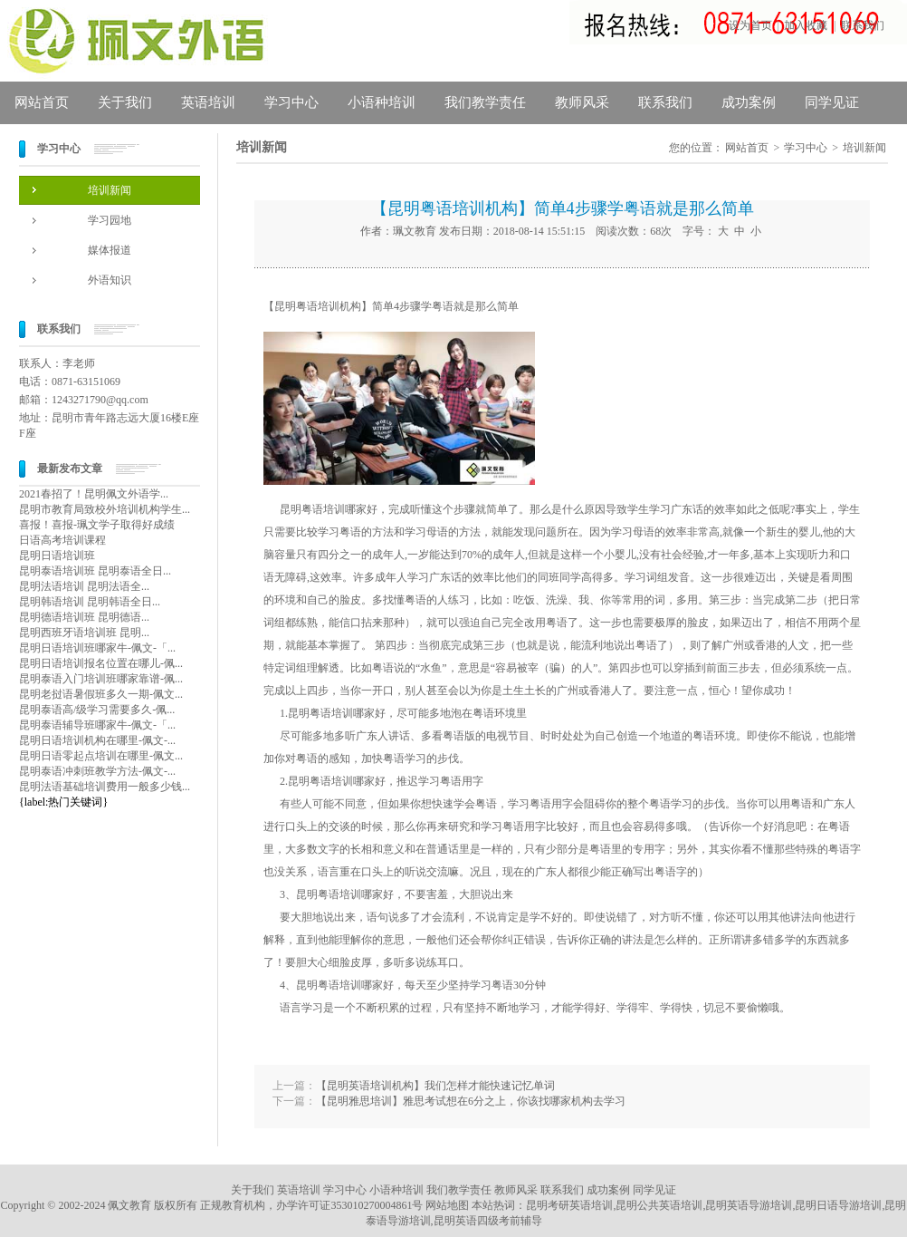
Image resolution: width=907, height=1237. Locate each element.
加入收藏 (805, 25)
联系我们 (862, 25)
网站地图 (447, 1205)
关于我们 (125, 102)
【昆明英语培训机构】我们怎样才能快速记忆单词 (435, 1085)
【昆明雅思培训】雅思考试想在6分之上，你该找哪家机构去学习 (470, 1101)
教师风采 (582, 102)
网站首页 (41, 102)
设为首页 (750, 25)
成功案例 (748, 102)
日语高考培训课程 (62, 540)
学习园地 (109, 220)
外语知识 (109, 280)
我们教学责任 (485, 102)
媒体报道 (109, 250)
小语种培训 (381, 102)
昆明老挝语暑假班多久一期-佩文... (101, 694)
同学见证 (832, 102)
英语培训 (208, 102)
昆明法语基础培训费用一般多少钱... (104, 786)
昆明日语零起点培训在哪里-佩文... (101, 755)
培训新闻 (109, 190)
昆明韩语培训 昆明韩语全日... (89, 601)
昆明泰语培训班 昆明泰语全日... (95, 571)
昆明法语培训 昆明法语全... (84, 586)
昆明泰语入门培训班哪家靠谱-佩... (101, 678)
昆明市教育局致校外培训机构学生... (104, 509)
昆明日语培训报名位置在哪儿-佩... (101, 663)
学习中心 (291, 102)
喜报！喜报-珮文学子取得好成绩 (97, 524)
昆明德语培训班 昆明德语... (84, 617)
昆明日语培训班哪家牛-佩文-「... (97, 648)
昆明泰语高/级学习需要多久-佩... (97, 709)
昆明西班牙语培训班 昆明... (84, 632)
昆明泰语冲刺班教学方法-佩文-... (97, 771)
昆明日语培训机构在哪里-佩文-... (97, 740)
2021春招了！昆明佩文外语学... (93, 494)
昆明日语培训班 (57, 555)
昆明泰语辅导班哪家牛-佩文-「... (97, 725)
